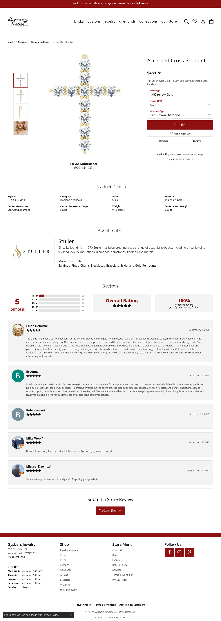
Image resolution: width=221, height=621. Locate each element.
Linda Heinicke (37, 326)
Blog (114, 555)
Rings (75, 266)
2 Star (35, 306)
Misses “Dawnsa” (38, 466)
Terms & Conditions (123, 575)
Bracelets (112, 266)
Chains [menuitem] (64, 575)
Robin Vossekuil (37, 410)
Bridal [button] (79, 21)
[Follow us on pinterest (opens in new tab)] (189, 552)
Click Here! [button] (141, 3)
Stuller (115, 199)
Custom (93, 21)
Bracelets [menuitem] (65, 580)
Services (116, 570)
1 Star (35, 310)
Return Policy (119, 565)
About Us (117, 550)
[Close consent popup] (71, 615)
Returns (197, 141)
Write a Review (110, 511)
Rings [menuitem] (63, 560)
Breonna (32, 372)
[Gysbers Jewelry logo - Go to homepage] (18, 21)
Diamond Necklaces (40, 42)
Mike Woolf (34, 438)
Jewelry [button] (109, 21)
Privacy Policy (119, 580)
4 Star (35, 299)
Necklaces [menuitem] (65, 570)
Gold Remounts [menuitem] (69, 550)
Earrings (64, 266)
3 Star (35, 303)
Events (116, 560)
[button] (186, 21)
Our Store (169, 21)
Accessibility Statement (132, 604)
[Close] (216, 4)
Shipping (163, 141)
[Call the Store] (16, 557)
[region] (85, 104)
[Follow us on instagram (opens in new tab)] (179, 552)
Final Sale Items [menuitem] (68, 590)
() (83, 295)
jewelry (11, 42)
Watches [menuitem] (65, 585)
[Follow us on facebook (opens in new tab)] (169, 552)
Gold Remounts (145, 266)
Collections (148, 21)
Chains (85, 266)
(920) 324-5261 (84, 167)
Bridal (124, 266)
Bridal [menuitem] (63, 555)
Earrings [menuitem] (64, 565)
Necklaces (23, 42)
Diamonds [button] (127, 21)
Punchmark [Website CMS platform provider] (117, 617)
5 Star (35, 295)
